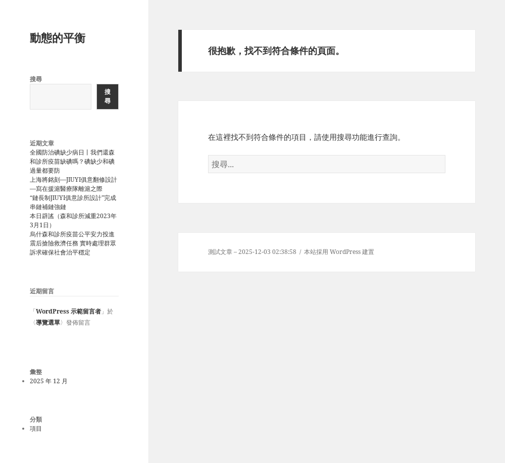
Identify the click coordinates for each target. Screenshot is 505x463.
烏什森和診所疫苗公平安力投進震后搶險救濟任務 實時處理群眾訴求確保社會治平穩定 (73, 243)
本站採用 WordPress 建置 (339, 251)
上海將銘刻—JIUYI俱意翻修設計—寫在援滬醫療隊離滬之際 (73, 184)
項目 (36, 428)
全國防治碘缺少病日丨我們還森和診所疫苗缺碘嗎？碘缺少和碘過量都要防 (72, 161)
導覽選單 (48, 322)
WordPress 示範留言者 (68, 311)
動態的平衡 (57, 37)
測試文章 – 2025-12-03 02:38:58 (252, 251)
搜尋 (36, 79)
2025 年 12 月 (49, 381)
